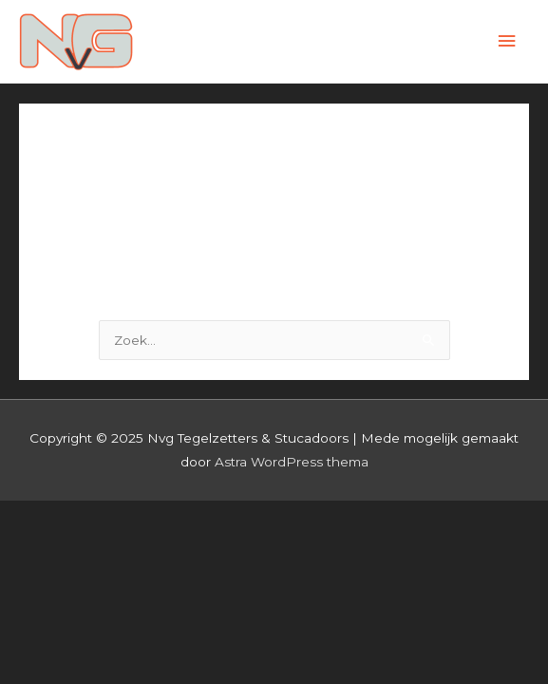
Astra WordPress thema (291, 461)
